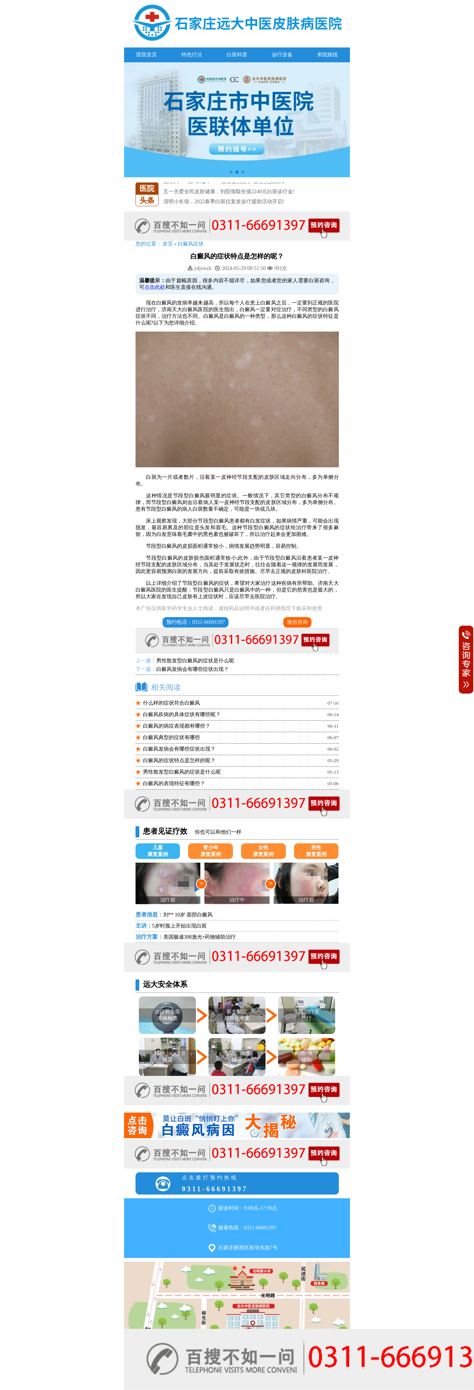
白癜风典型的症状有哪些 (171, 737)
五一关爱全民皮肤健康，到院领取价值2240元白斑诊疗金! (229, 191)
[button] (231, 172)
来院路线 (327, 54)
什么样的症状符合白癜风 (171, 703)
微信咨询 (297, 622)
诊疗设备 (282, 54)
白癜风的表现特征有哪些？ (174, 783)
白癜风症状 (191, 244)
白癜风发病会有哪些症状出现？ (192, 669)
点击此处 (154, 287)
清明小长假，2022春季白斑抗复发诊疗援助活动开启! (223, 201)
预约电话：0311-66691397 (195, 622)
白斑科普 (237, 54)
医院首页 (146, 54)
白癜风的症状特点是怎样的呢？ (179, 760)
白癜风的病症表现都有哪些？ (176, 726)
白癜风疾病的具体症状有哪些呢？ (182, 714)
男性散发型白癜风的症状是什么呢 (195, 660)
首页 (168, 244)
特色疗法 (191, 54)
